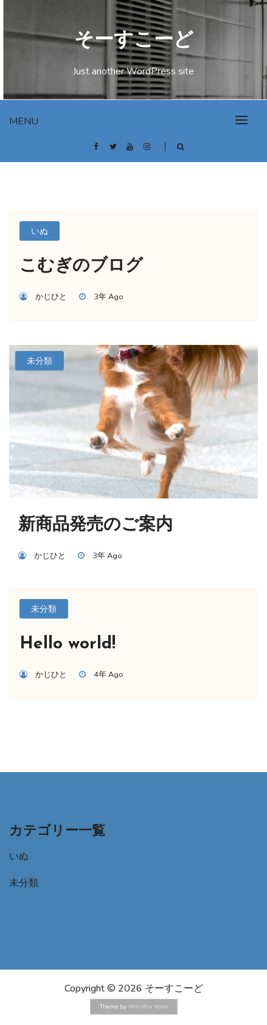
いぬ (39, 231)
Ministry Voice (148, 1006)
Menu (23, 121)
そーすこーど (133, 41)
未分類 (39, 361)
